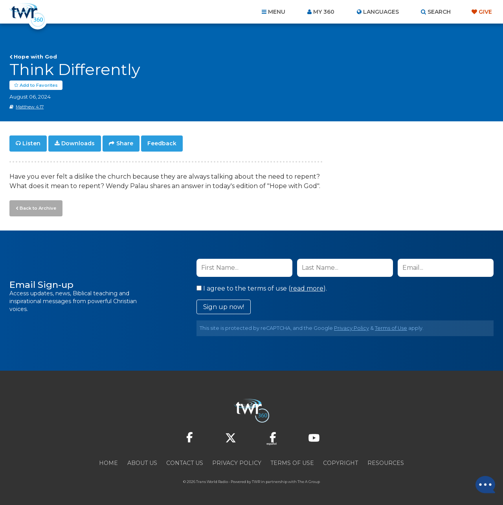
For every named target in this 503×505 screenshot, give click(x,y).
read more (306, 288)
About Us (142, 462)
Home (108, 462)
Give (485, 11)
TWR (256, 481)
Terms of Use (391, 328)
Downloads (78, 143)
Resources (385, 462)
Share (124, 143)
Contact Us (184, 462)
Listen (31, 143)
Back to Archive (37, 207)
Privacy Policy (351, 328)
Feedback (161, 143)
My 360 (323, 11)
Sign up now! (223, 306)
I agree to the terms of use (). (261, 288)
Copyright (340, 462)
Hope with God (35, 56)
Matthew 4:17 (30, 107)
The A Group (308, 481)
